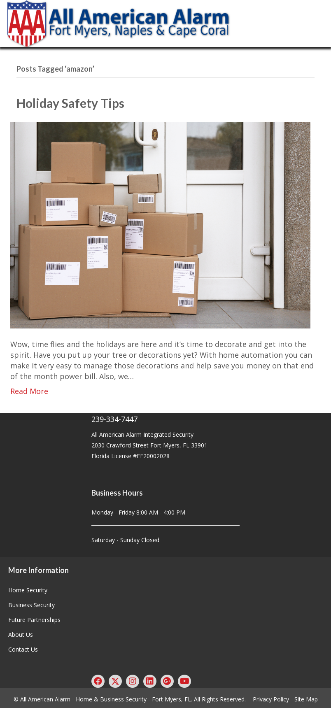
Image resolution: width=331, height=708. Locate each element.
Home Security (27, 590)
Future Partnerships (34, 620)
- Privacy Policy (269, 699)
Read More (29, 391)
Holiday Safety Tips (70, 102)
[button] (98, 681)
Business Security (31, 605)
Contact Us (23, 649)
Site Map (306, 699)
